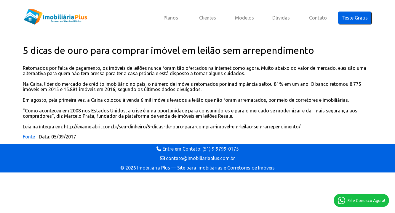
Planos (171, 17)
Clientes (207, 17)
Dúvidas (281, 17)
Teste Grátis (355, 17)
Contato (318, 17)
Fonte (29, 136)
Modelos (244, 17)
